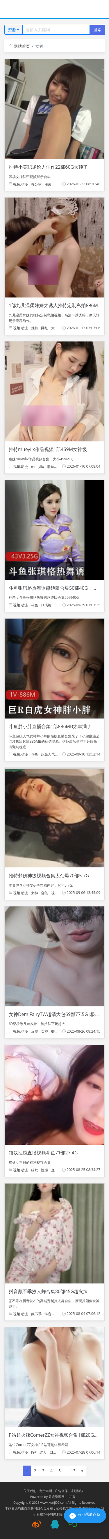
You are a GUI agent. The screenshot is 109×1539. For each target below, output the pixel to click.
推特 (34, 327)
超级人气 (48, 754)
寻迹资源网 (57, 1496)
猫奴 (34, 1169)
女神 (34, 892)
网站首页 (19, 46)
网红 (44, 327)
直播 (54, 1169)
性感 (44, 1169)
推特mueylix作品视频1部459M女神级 (48, 449)
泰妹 (50, 466)
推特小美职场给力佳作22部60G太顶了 (48, 167)
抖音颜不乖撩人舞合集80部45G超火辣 (48, 1291)
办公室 (36, 184)
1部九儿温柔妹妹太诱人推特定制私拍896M (53, 305)
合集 (44, 892)
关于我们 (30, 1491)
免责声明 (45, 1491)
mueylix (37, 466)
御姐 (54, 1031)
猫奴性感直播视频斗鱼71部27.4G (43, 1152)
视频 (54, 892)
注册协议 (77, 1491)
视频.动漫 (18, 184)
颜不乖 (36, 1313)
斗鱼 (34, 605)
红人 (43, 1452)
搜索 (97, 29)
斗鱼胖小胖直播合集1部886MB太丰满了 (50, 726)
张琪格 (46, 605)
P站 (34, 1452)
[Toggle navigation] (11, 9)
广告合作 (61, 1491)
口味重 (55, 1452)
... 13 (71, 1470)
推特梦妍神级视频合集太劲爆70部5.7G (49, 875)
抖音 (47, 1313)
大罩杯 (56, 327)
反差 (34, 1031)
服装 (47, 184)
